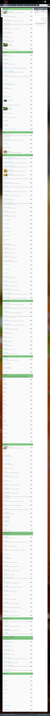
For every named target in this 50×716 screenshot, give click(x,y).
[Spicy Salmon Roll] (18, 464)
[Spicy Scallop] (18, 630)
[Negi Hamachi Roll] (18, 521)
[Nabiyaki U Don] (18, 333)
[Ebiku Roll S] (18, 468)
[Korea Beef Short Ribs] (18, 199)
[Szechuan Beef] (18, 236)
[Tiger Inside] (18, 546)
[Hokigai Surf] (18, 421)
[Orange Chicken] (18, 191)
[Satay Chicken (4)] (18, 76)
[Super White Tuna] (18, 433)
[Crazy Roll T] (18, 49)
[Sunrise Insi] (18, 550)
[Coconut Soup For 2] (18, 140)
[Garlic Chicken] (18, 244)
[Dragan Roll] (18, 484)
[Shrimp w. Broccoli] (18, 281)
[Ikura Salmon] (18, 437)
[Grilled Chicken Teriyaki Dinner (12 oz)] (18, 158)
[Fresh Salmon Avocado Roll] (18, 460)
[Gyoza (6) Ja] (18, 88)
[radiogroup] (40, 11)
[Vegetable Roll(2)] (18, 59)
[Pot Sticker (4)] (18, 92)
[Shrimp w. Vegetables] (18, 228)
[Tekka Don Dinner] (18, 646)
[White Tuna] (18, 429)
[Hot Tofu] (18, 372)
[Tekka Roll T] (18, 452)
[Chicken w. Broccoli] (18, 277)
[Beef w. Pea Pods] (18, 273)
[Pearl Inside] (18, 615)
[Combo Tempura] (18, 179)
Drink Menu (18, 5)
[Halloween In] (18, 562)
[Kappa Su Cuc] (18, 113)
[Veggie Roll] (18, 530)
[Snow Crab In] (18, 566)
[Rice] (18, 677)
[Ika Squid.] (18, 417)
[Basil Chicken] (18, 207)
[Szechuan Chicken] (18, 232)
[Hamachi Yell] (18, 392)
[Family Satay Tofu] (18, 364)
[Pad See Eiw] (18, 349)
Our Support (44, 714)
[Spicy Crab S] (18, 121)
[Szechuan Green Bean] (18, 261)
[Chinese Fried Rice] (18, 20)
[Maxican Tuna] (18, 599)
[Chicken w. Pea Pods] (18, 265)
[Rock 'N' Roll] (18, 603)
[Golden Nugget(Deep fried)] (18, 578)
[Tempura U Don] (18, 345)
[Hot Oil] (18, 701)
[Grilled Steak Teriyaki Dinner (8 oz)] (18, 162)
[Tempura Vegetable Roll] (18, 517)
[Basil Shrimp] (18, 216)
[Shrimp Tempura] (18, 175)
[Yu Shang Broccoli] (18, 368)
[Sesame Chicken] (18, 187)
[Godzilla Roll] (18, 24)
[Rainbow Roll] (18, 501)
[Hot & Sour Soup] (18, 148)
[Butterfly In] (18, 541)
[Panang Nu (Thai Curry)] (18, 203)
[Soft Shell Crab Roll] (18, 489)
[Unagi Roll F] (18, 480)
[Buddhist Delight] (18, 360)
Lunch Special (12, 5)
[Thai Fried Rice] (18, 308)
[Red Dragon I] (18, 537)
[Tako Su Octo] (18, 104)
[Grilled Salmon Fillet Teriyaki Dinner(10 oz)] (18, 166)
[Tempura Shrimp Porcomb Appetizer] (18, 72)
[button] (18, 9)
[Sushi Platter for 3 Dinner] (18, 670)
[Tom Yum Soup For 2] (18, 135)
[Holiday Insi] (18, 607)
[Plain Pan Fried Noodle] (18, 705)
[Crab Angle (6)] (18, 16)
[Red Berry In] (18, 611)
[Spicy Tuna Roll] (18, 33)
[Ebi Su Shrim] (18, 117)
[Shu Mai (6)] (18, 96)
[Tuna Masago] (18, 626)
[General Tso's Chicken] (18, 183)
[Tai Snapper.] (18, 400)
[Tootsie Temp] (18, 554)
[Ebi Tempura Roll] (18, 28)
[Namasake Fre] (18, 384)
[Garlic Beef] (18, 248)
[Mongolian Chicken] (18, 294)
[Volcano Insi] (18, 574)
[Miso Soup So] (18, 152)
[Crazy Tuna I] (18, 587)
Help (38, 1)
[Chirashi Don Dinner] (18, 642)
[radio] (37, 11)
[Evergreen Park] (18, 591)
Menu (5, 5)
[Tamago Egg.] (18, 408)
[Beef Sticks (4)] (18, 80)
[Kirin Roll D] (18, 505)
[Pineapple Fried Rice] (18, 312)
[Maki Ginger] (18, 681)
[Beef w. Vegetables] (18, 224)
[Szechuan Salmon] (18, 289)
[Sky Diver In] (18, 595)
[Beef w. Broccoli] (18, 285)
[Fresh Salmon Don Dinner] (18, 650)
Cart (37, 5)
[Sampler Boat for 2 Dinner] (18, 666)
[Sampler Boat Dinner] (18, 658)
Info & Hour (31, 5)
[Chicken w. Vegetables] (18, 220)
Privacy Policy (40, 714)
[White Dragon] (18, 582)
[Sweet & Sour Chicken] (18, 257)
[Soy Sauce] (18, 693)
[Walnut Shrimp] (18, 195)
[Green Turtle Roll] (18, 509)
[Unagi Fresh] (18, 404)
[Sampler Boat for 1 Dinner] (18, 662)
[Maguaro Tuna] (18, 380)
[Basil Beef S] (18, 212)
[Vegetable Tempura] (18, 171)
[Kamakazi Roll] (18, 493)
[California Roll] (18, 12)
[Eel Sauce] (18, 697)
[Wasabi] (18, 685)
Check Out (41, 23)
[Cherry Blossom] (18, 570)
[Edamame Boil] (18, 45)
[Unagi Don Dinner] (18, 654)
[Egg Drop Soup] (18, 144)
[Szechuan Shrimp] (18, 240)
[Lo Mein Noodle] (18, 353)
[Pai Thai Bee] (18, 316)
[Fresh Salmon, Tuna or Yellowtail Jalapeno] (18, 129)
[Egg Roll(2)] (18, 37)
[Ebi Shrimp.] (18, 396)
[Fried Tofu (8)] (18, 68)
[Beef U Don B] (18, 341)
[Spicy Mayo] (18, 689)
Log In (43, 1)
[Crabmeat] (18, 441)
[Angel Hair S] (18, 622)
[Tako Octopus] (18, 412)
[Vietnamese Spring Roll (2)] (18, 84)
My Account (25, 5)
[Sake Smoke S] (18, 388)
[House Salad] (18, 125)
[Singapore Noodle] (18, 324)
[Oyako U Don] (18, 337)
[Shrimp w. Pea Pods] (18, 269)
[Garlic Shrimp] (18, 253)
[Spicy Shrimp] (18, 558)
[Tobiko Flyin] (18, 425)
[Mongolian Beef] (18, 298)
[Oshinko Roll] (18, 525)
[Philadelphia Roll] (18, 41)
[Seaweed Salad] (18, 100)
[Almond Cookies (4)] (18, 710)
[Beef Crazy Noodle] (18, 320)
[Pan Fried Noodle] (18, 329)
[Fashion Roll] (18, 634)
